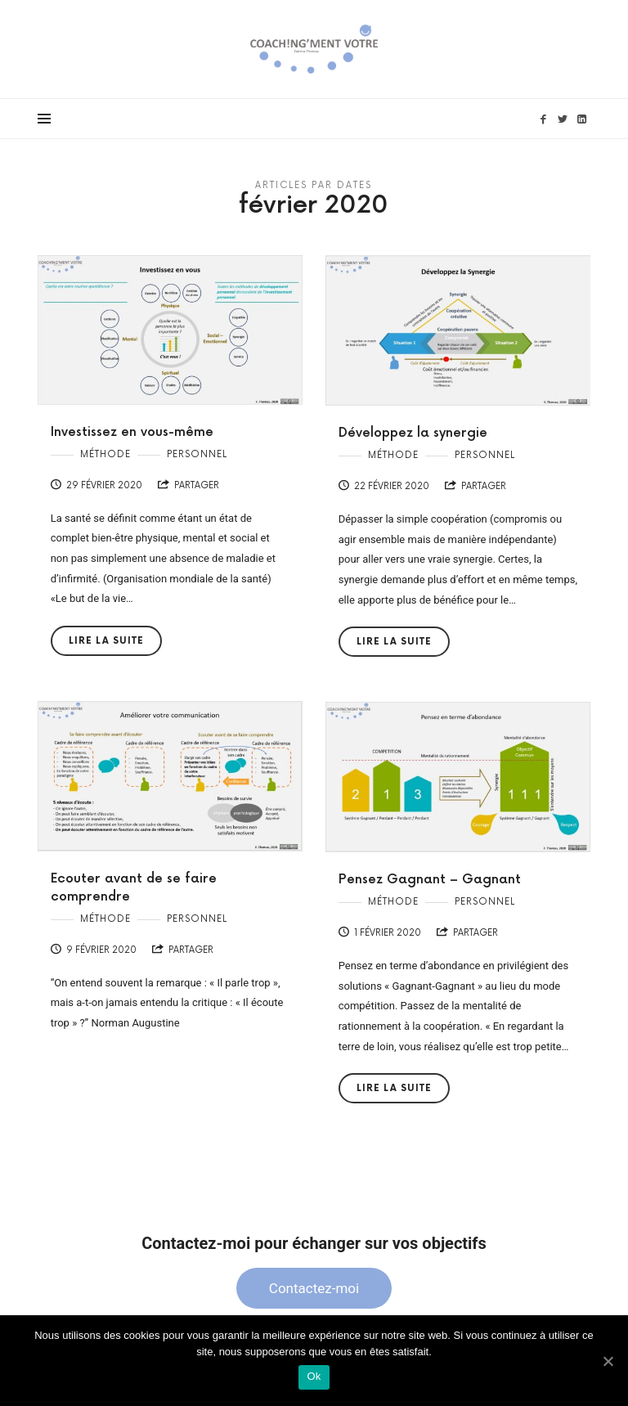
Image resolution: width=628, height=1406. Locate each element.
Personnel (197, 454)
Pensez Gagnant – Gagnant (430, 879)
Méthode (105, 454)
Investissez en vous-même (132, 432)
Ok (314, 1376)
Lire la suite (106, 641)
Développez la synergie (413, 433)
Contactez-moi (314, 1288)
